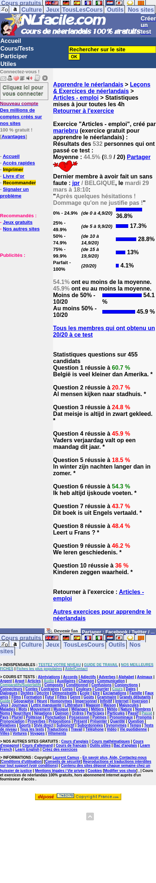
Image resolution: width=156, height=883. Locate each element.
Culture (31, 10)
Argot (19, 681)
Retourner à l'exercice (83, 111)
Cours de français (71, 745)
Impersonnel (86, 701)
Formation (33, 697)
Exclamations (114, 693)
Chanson (86, 681)
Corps (67, 689)
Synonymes (116, 725)
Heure (42, 701)
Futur (49, 697)
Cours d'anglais (75, 741)
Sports (25, 725)
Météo (112, 709)
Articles (34, 681)
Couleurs (83, 689)
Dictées (27, 693)
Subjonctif (66, 725)
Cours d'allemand (37, 745)
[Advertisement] (22, 295)
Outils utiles (100, 745)
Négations (43, 713)
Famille (135, 693)
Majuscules (129, 705)
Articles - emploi (75, 98)
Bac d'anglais (125, 745)
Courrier (102, 689)
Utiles (8, 64)
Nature (126, 709)
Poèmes (99, 717)
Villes (4, 733)
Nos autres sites (21, 229)
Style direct (43, 725)
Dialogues (9, 693)
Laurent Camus (66, 757)
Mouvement (40, 709)
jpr (76, 183)
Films (16, 697)
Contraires (50, 689)
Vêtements (57, 733)
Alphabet (126, 677)
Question (136, 721)
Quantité (117, 721)
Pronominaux (121, 717)
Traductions (57, 729)
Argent (6, 681)
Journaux (19, 705)
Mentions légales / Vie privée (60, 771)
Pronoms (144, 717)
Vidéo (112, 729)
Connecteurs (11, 689)
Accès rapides (19, 163)
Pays (4, 717)
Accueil (10, 41)
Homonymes (61, 701)
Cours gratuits (21, 638)
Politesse (34, 717)
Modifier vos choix (120, 771)
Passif (133, 713)
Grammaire (107, 697)
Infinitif (106, 701)
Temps (135, 725)
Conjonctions (126, 685)
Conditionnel (77, 685)
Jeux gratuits (18, 222)
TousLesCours (82, 10)
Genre (75, 697)
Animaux (144, 677)
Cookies (95, 771)
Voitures (19, 733)
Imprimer (13, 169)
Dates (131, 689)
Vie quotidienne (133, 729)
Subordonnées (90, 725)
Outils (115, 10)
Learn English (27, 749)
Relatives (8, 725)
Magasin (93, 705)
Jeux (52, 10)
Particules (116, 713)
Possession (79, 717)
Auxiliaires (66, 681)
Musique (60, 709)
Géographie (24, 701)
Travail (77, 729)
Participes (95, 713)
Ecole (85, 693)
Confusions (101, 685)
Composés (53, 685)
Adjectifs (88, 677)
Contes (31, 689)
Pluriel (17, 717)
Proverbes (37, 721)
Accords (70, 677)
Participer (13, 56)
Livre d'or (13, 176)
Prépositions (60, 721)
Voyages (37, 733)
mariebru (65, 131)
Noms (5, 713)
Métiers (97, 709)
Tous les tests (32, 729)
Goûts (89, 697)
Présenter (98, 721)
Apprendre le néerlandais (88, 84)
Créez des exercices (59, 749)
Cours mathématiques (111, 741)
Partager (139, 157)
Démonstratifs (64, 693)
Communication (111, 681)
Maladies (7, 709)
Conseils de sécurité (63, 762)
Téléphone (94, 729)
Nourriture (22, 713)
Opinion (62, 713)
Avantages (13, 136)
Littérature (74, 705)
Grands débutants (135, 697)
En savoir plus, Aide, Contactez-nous (115, 757)
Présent (80, 721)
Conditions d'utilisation (21, 762)
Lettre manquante (46, 705)
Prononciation (12, 721)
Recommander (19, 182)
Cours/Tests (17, 48)
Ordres (78, 713)
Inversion (140, 701)
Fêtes (62, 697)
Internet (122, 701)
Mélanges (79, 709)
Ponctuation (55, 717)
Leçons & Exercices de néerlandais (101, 87)
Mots (23, 709)
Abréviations (49, 677)
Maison (109, 705)
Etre (96, 693)
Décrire (43, 693)
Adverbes (107, 677)
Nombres (143, 709)
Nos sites (141, 10)
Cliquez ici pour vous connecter (23, 90)
